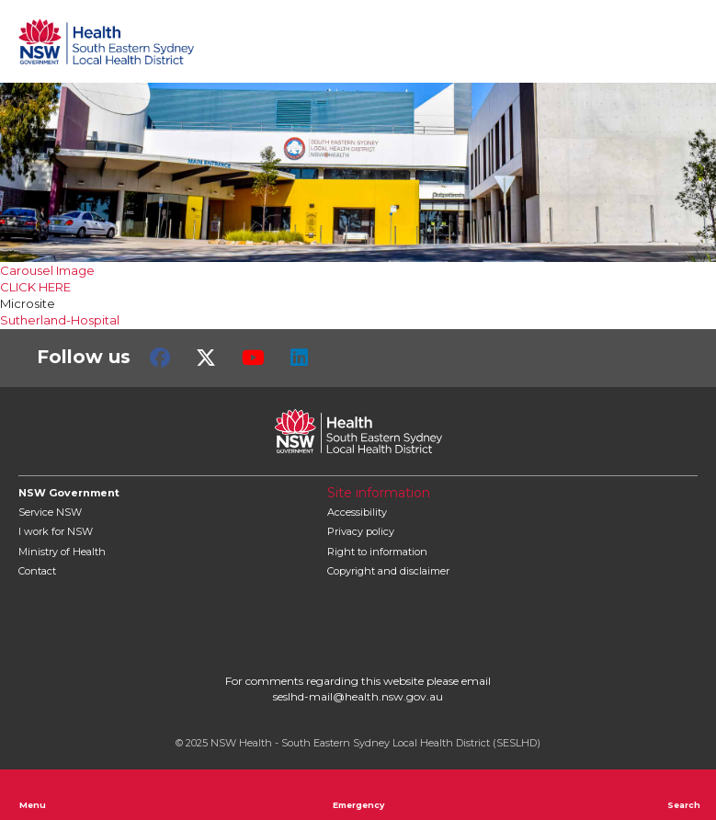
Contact (37, 570)
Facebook (160, 357)
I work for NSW (55, 531)
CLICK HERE (35, 286)
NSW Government (68, 492)
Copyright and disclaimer (388, 570)
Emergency (358, 794)
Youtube (253, 357)
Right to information (377, 551)
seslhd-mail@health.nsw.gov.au (358, 696)
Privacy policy (360, 531)
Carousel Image (47, 270)
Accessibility (357, 512)
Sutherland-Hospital (59, 320)
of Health (62, 551)
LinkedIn (299, 357)
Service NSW (50, 512)
